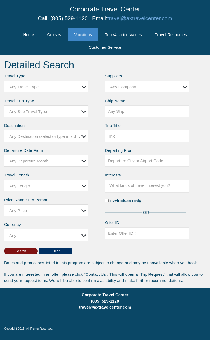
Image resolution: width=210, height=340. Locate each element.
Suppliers (113, 76)
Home (28, 34)
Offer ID (112, 222)
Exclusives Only (125, 201)
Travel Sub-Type (19, 100)
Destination (14, 125)
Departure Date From (23, 150)
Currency (12, 224)
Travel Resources (171, 34)
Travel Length (16, 175)
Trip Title (113, 125)
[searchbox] (148, 185)
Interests (113, 175)
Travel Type (14, 76)
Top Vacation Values (123, 34)
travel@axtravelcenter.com (139, 18)
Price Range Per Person (26, 199)
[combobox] (46, 86)
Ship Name (115, 100)
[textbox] (47, 87)
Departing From (119, 150)
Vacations (83, 34)
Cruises (54, 34)
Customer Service (105, 47)
